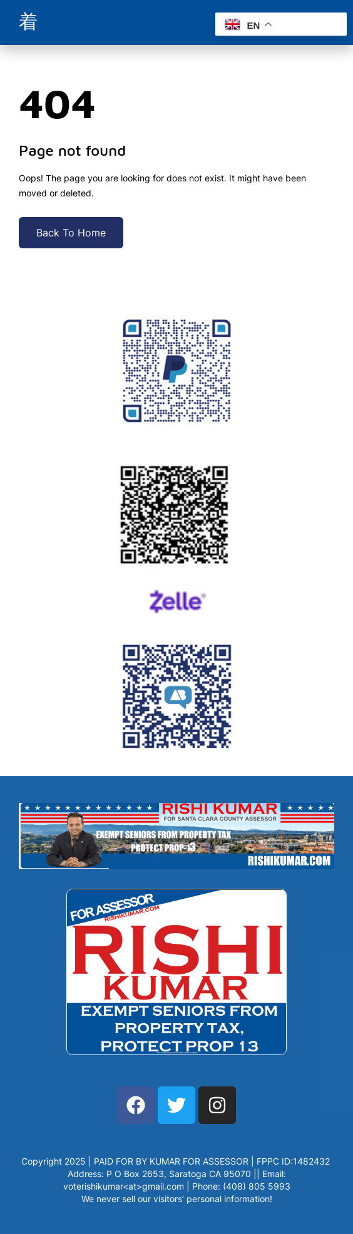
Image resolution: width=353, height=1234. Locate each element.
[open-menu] (28, 23)
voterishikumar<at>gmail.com (123, 1186)
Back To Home (71, 232)
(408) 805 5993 (256, 1186)
